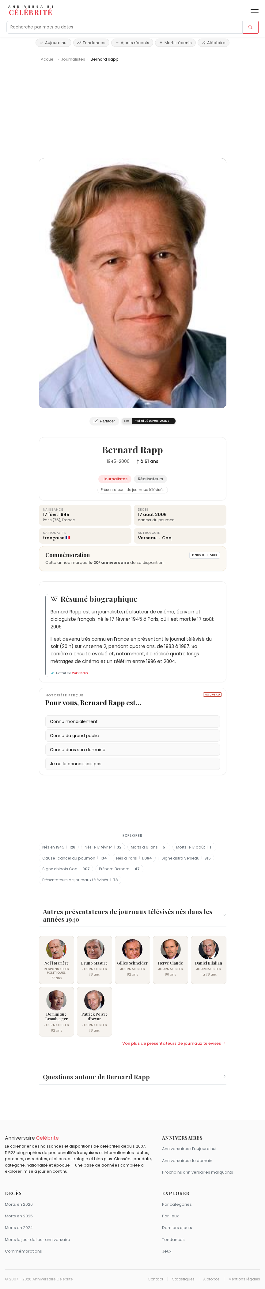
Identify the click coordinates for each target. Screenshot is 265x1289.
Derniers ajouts (177, 1227)
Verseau (147, 538)
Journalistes (73, 59)
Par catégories (177, 1204)
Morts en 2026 (19, 1204)
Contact (155, 1279)
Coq (167, 538)
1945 (111, 461)
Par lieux (170, 1216)
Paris (47, 520)
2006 (124, 461)
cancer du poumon (156, 520)
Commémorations (23, 1251)
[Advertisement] (132, 112)
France (68, 520)
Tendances (91, 43)
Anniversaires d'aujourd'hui (189, 1148)
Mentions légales (244, 1279)
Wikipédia (80, 673)
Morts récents (175, 43)
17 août (146, 514)
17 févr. (50, 514)
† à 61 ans (147, 461)
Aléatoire (213, 43)
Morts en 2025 (19, 1216)
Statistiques (183, 1279)
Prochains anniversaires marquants (197, 1172)
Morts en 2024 (19, 1227)
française (54, 538)
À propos (211, 1279)
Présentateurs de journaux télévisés (133, 489)
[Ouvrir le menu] (255, 10)
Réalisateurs (150, 479)
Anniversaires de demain (187, 1160)
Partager (104, 421)
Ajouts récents (132, 43)
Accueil (48, 59)
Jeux (166, 1251)
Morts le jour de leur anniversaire (37, 1239)
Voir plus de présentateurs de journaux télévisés (174, 1043)
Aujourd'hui (53, 43)
